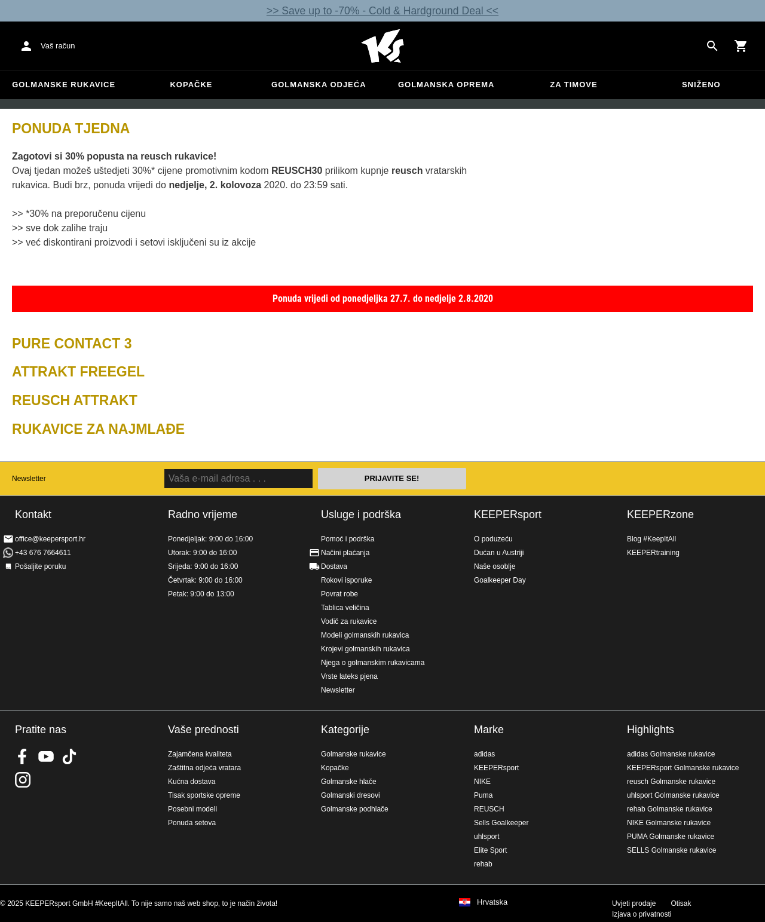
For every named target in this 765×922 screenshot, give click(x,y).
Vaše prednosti (203, 730)
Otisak (681, 903)
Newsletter (29, 478)
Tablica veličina (345, 608)
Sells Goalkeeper (501, 823)
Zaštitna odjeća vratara (204, 768)
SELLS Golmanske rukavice (671, 850)
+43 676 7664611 (43, 553)
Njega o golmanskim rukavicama (372, 662)
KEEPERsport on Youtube (46, 756)
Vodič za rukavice (349, 621)
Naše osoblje (494, 566)
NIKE (482, 781)
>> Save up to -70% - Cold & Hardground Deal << (382, 11)
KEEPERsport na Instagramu (22, 780)
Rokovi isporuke (346, 580)
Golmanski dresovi (350, 795)
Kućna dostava (191, 781)
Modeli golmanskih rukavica (365, 635)
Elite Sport (490, 850)
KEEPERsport (507, 514)
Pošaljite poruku (40, 566)
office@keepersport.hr (50, 539)
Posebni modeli (192, 809)
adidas (484, 754)
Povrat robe (339, 594)
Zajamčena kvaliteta (200, 754)
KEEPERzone (660, 514)
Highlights (650, 730)
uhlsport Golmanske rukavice (673, 795)
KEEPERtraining (653, 553)
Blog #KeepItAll (651, 539)
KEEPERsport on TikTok (69, 756)
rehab (483, 864)
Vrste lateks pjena (349, 676)
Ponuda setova (192, 823)
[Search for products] (712, 46)
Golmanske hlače (349, 781)
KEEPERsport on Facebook (22, 756)
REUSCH (489, 809)
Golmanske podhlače (354, 809)
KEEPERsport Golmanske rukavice (683, 768)
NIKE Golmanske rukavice (669, 823)
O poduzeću (493, 539)
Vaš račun (58, 45)
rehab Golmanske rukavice (669, 809)
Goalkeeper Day (500, 580)
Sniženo (701, 84)
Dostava (334, 566)
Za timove (573, 84)
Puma (483, 795)
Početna (382, 46)
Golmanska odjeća (318, 84)
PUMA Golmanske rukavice (670, 836)
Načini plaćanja (345, 553)
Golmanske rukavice (63, 84)
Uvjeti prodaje (634, 903)
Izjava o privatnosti (641, 914)
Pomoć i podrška (347, 539)
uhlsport (487, 836)
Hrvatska (492, 902)
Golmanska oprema (446, 84)
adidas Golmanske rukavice (671, 754)
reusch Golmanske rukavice (671, 781)
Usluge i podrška (361, 514)
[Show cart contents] (741, 46)
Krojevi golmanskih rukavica (365, 649)
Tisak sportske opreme (204, 795)
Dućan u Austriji (499, 553)
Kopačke (191, 84)
